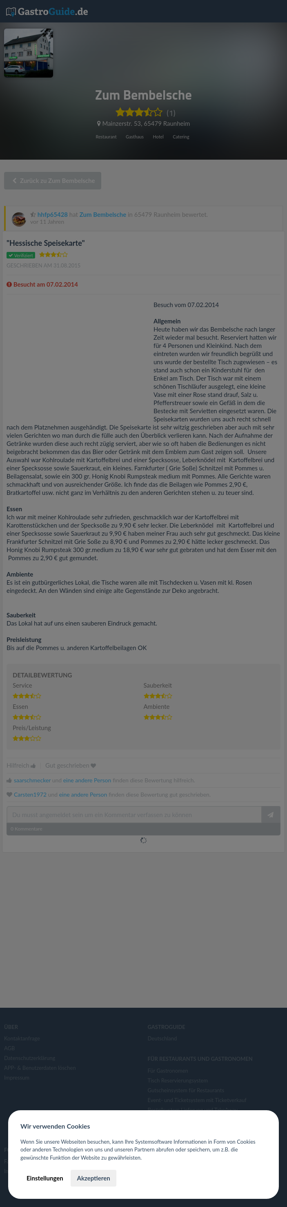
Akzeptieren (93, 1178)
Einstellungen (45, 1178)
